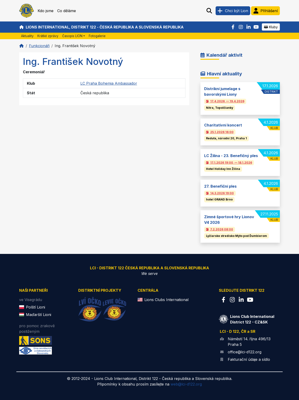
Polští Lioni (35, 307)
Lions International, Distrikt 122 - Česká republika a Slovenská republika (101, 27)
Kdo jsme (45, 10)
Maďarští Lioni (38, 314)
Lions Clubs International (166, 299)
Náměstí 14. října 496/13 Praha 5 (249, 342)
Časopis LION (72, 36)
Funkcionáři (39, 45)
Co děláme (66, 10)
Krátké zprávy (47, 36)
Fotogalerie (97, 36)
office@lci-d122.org (244, 352)
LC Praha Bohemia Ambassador (108, 83)
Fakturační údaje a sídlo (249, 359)
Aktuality (27, 36)
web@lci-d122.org (186, 384)
